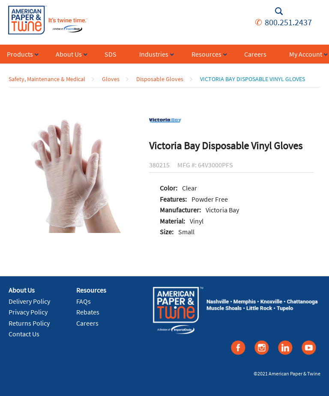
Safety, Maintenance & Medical (47, 79)
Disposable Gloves (159, 79)
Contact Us (24, 333)
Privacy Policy (28, 312)
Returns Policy (29, 323)
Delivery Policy (29, 301)
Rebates (87, 312)
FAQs (83, 301)
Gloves (111, 79)
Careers (87, 323)
